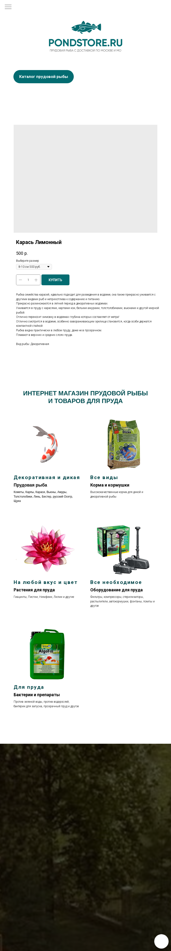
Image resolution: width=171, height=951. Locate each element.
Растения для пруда (34, 589)
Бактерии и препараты (37, 694)
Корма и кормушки (109, 484)
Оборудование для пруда (116, 589)
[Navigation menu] (8, 7)
